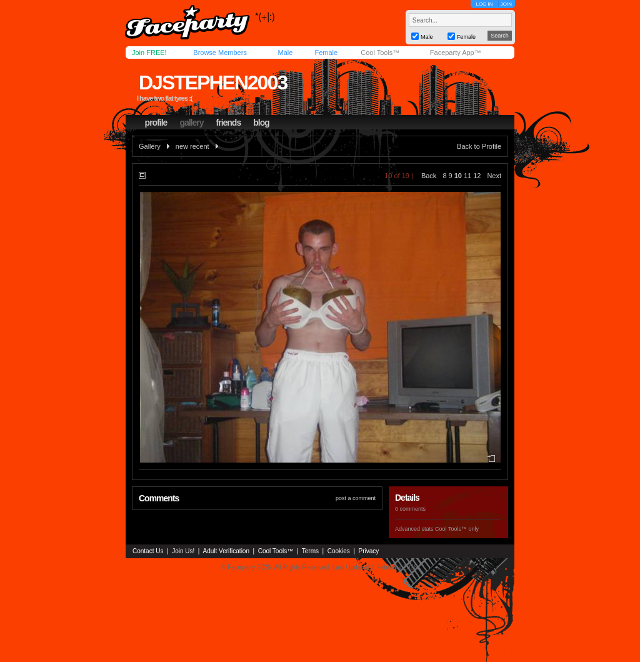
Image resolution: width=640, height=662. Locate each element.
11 (467, 175)
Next (494, 175)
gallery (191, 123)
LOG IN (484, 4)
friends (228, 123)
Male (285, 52)
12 (477, 175)
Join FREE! (149, 52)
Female (326, 52)
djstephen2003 (213, 82)
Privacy (369, 551)
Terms (310, 551)
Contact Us (147, 551)
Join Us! (183, 551)
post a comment (356, 498)
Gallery (150, 146)
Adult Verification (225, 551)
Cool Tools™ (380, 52)
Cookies (339, 551)
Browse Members (220, 52)
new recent (192, 146)
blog (261, 123)
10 (458, 175)
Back (428, 175)
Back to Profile (479, 146)
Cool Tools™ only (457, 529)
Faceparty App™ (455, 52)
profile (156, 123)
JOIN (506, 4)
